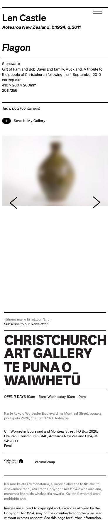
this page (58, 517)
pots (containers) (26, 108)
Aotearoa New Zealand (26, 27)
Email (8, 445)
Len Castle (24, 17)
